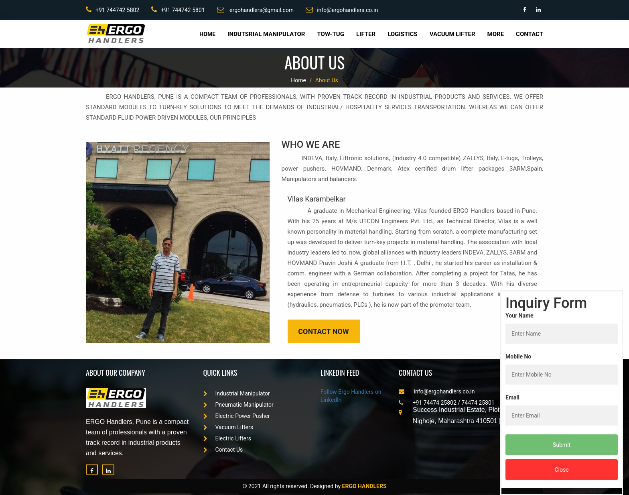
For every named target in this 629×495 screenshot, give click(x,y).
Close (561, 469)
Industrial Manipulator (236, 393)
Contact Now (323, 331)
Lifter (365, 34)
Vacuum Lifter (452, 34)
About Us (326, 80)
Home (207, 34)
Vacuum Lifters (228, 427)
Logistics (403, 34)
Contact (529, 34)
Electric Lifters (227, 438)
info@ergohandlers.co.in (342, 9)
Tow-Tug (330, 34)
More (495, 34)
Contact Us (223, 449)
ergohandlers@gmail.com (255, 9)
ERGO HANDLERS (364, 486)
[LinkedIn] (108, 469)
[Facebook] (92, 469)
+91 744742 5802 (112, 9)
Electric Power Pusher (236, 416)
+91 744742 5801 (178, 9)
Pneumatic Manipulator (238, 404)
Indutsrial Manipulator (266, 34)
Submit (561, 445)
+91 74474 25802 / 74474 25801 (447, 402)
